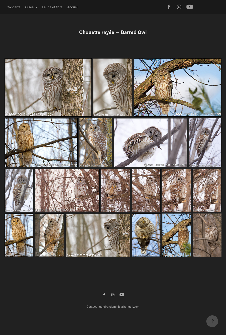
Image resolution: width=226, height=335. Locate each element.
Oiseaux (31, 7)
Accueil (72, 7)
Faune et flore (52, 7)
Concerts (13, 7)
